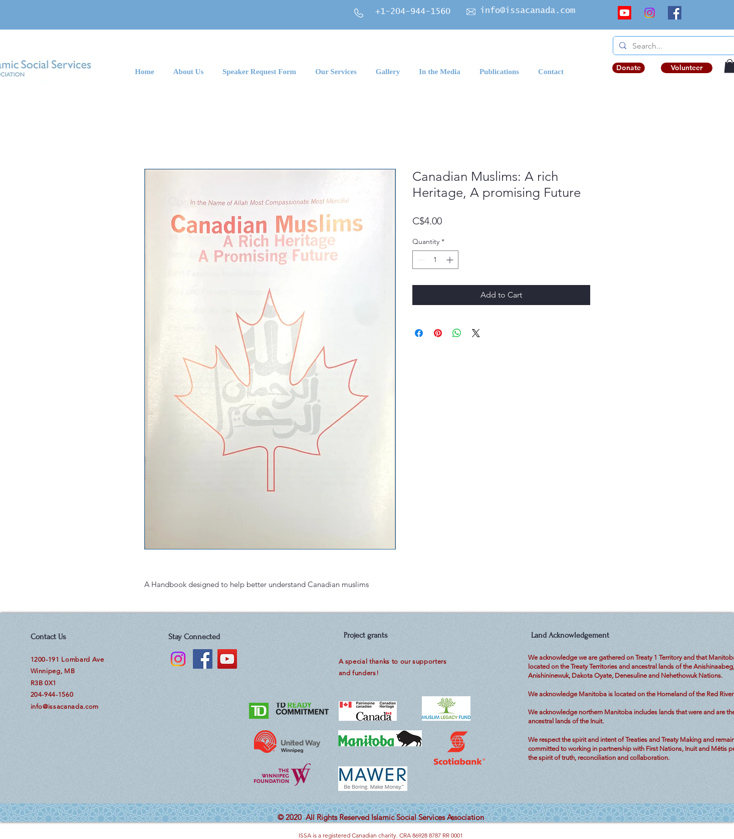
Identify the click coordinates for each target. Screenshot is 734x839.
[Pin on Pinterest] (438, 333)
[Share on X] (476, 333)
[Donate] (628, 68)
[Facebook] (674, 13)
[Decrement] (420, 259)
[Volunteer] (686, 68)
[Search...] (673, 46)
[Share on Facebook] (419, 333)
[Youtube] (624, 13)
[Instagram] (649, 13)
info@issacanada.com (527, 11)
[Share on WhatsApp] (457, 333)
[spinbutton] (435, 259)
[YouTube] (227, 659)
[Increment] (450, 259)
